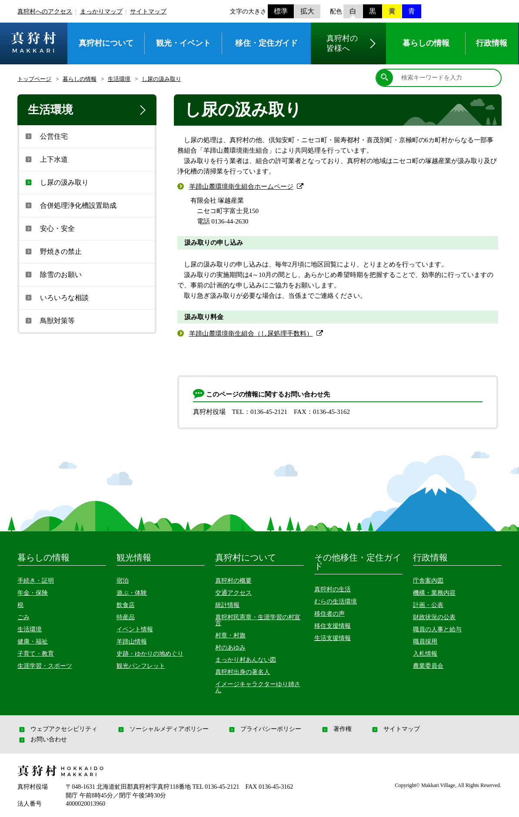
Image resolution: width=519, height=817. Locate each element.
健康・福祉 (32, 641)
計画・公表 (428, 605)
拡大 (307, 11)
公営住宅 (45, 136)
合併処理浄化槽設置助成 (69, 205)
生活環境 (119, 79)
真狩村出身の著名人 (242, 672)
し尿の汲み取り (161, 79)
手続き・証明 (35, 580)
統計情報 (227, 605)
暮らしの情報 (79, 79)
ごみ (23, 617)
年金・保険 (32, 593)
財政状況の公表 (434, 617)
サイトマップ (148, 11)
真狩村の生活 (332, 589)
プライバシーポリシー (264, 729)
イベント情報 (134, 629)
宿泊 (122, 580)
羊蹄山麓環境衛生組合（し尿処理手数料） (251, 333)
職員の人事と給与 (437, 629)
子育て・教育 (35, 653)
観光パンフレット (140, 666)
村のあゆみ (230, 647)
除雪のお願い (52, 274)
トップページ (34, 79)
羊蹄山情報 (131, 641)
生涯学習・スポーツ (44, 666)
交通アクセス (233, 593)
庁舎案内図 (428, 580)
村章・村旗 (230, 635)
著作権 (336, 729)
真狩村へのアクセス (44, 11)
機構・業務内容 (434, 593)
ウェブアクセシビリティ (57, 729)
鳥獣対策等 (49, 320)
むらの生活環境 (335, 601)
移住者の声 (329, 613)
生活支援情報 (332, 638)
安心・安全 (49, 228)
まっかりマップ (101, 11)
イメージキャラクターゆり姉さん (257, 687)
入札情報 (425, 653)
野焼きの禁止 (52, 251)
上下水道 (45, 159)
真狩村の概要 (233, 580)
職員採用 (425, 641)
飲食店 (125, 605)
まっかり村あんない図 (245, 660)
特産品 (125, 617)
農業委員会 (428, 666)
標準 (281, 11)
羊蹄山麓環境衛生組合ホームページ (241, 186)
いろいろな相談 (56, 297)
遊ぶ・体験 (131, 593)
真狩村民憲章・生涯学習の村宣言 (257, 620)
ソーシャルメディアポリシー (162, 729)
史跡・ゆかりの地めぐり (149, 653)
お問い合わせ (42, 740)
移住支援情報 (332, 626)
